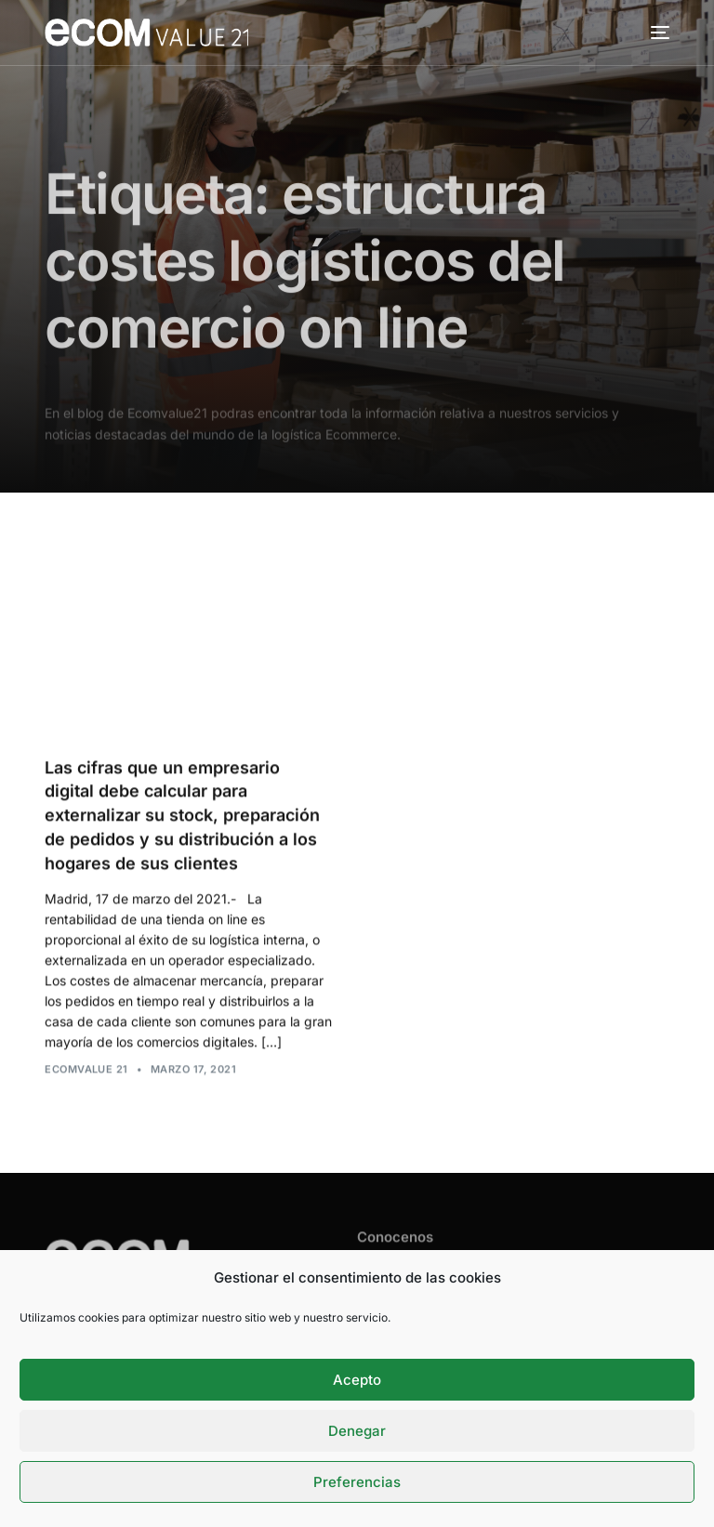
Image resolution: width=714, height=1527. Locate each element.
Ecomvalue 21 (86, 1069)
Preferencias (357, 1482)
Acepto (357, 1380)
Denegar (357, 1431)
